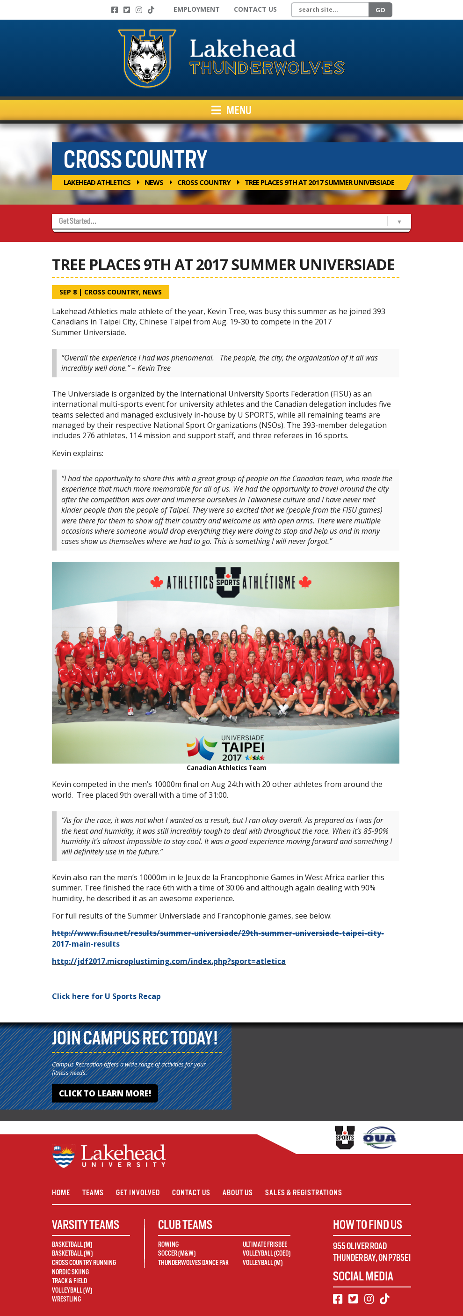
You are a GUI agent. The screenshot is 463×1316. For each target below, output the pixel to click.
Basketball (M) (72, 1244)
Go (380, 10)
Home (61, 1192)
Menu (231, 110)
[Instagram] (139, 10)
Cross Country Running (84, 1262)
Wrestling (66, 1299)
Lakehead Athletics (97, 182)
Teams (93, 1192)
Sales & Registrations (303, 1192)
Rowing (168, 1244)
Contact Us (255, 9)
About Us (238, 1192)
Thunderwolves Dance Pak (193, 1262)
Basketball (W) (72, 1253)
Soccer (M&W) (176, 1253)
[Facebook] (114, 10)
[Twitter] (126, 10)
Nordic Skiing (70, 1272)
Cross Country (204, 182)
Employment (197, 9)
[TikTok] (151, 10)
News (154, 182)
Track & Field (69, 1281)
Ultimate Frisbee (265, 1244)
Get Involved (138, 1192)
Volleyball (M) (262, 1262)
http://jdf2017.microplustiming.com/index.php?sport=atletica (169, 961)
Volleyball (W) (72, 1290)
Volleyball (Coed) (266, 1253)
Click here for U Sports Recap (106, 996)
